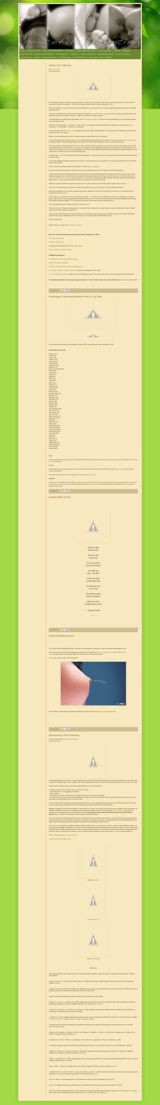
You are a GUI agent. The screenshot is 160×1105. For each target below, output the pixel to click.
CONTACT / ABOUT (33, 51)
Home (23, 51)
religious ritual (71, 130)
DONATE (108, 57)
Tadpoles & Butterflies (71, 739)
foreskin (110, 104)
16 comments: (54, 491)
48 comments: (54, 729)
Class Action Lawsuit (76, 246)
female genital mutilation (90, 119)
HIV (65, 176)
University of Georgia (74, 225)
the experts (60, 180)
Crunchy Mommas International (108, 652)
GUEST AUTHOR (26, 54)
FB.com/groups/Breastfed (108, 711)
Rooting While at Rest (60, 497)
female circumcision (97, 113)
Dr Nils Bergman (118, 810)
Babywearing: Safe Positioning (64, 735)
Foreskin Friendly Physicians (44, 54)
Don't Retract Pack (62, 54)
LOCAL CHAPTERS (104, 51)
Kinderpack (126, 51)
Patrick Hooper (55, 69)
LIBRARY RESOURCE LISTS (85, 51)
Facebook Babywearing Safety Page (60, 839)
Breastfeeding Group (93, 711)
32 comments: (54, 290)
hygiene (90, 166)
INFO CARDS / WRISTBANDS (53, 51)
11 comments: (54, 629)
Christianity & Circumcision (105, 54)
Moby (97, 919)
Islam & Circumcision (123, 54)
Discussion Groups (65, 57)
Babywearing (53, 825)
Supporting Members (49, 57)
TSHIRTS (117, 51)
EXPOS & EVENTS (80, 57)
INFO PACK (69, 51)
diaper (65, 193)
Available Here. (92, 474)
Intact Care (74, 54)
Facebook (36, 57)
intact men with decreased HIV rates (60, 178)
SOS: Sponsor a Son (96, 57)
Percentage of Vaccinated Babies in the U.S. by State (75, 296)
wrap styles (115, 831)
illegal (92, 198)
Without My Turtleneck (60, 65)
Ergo (97, 880)
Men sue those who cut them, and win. (60, 249)
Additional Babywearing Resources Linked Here (63, 835)
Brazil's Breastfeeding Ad (61, 636)
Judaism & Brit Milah (87, 54)
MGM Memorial (26, 57)
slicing (121, 191)
